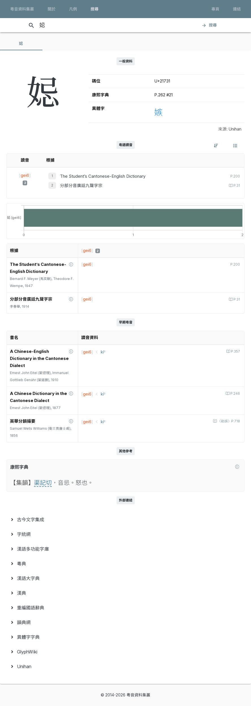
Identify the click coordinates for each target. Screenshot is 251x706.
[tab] (21, 43)
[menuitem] (125, 519)
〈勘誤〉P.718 (228, 421)
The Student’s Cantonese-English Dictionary (102, 176)
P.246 (234, 394)
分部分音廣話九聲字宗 (81, 185)
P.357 (235, 351)
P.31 (236, 186)
